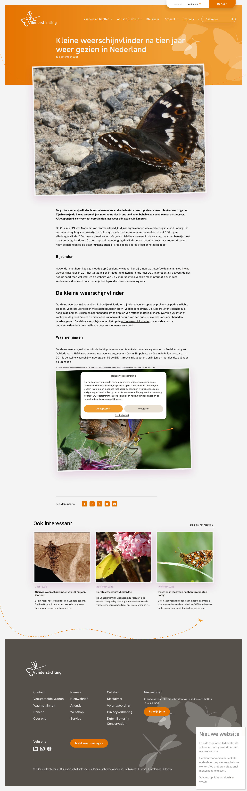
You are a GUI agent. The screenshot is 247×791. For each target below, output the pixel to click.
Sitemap (167, 769)
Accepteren (103, 408)
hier (231, 777)
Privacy (143, 769)
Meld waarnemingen (89, 743)
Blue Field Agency (127, 769)
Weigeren (143, 408)
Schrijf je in (157, 711)
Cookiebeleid (122, 415)
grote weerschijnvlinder (135, 321)
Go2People (94, 769)
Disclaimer (155, 769)
